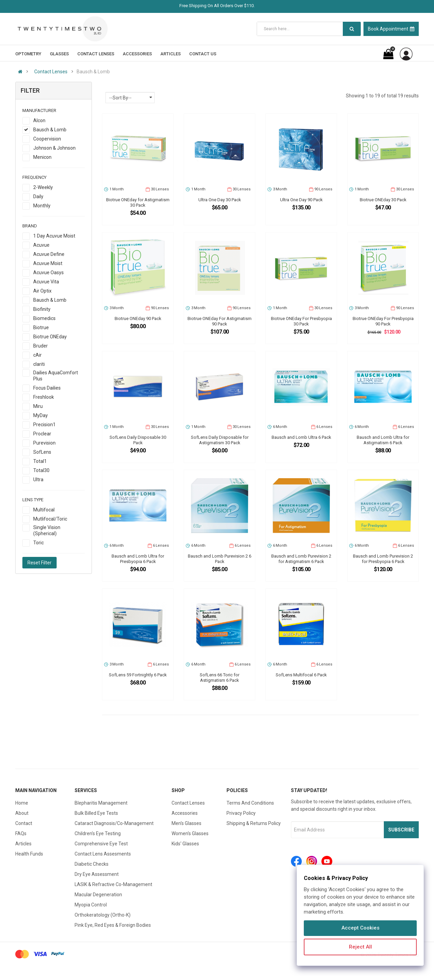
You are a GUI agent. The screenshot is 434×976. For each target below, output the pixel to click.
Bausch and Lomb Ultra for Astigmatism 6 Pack (383, 440)
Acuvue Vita (46, 281)
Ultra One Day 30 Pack (219, 199)
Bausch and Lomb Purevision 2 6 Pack (219, 558)
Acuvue (41, 245)
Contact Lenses (50, 71)
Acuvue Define (48, 254)
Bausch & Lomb (49, 129)
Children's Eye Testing (98, 833)
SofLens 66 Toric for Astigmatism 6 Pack (219, 677)
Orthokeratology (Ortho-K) (103, 915)
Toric (38, 542)
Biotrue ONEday (50, 336)
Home (21, 803)
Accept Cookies (360, 928)
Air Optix (42, 291)
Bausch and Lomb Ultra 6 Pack (301, 437)
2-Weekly (43, 187)
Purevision (44, 443)
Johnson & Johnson (54, 148)
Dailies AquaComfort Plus (55, 375)
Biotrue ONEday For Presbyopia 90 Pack (383, 321)
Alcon (39, 120)
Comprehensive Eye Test (101, 843)
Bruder (40, 346)
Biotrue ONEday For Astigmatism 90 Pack (220, 321)
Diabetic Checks (91, 864)
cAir (37, 355)
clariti (39, 364)
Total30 (41, 470)
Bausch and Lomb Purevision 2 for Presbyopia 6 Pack (383, 558)
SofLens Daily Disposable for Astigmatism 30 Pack (220, 440)
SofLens (42, 452)
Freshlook (43, 397)
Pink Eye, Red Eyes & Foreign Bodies (113, 925)
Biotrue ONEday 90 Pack (138, 318)
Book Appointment (391, 29)
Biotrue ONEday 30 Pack (383, 199)
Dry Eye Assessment (97, 874)
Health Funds (29, 854)
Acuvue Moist (47, 263)
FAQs (20, 833)
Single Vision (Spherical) (46, 530)
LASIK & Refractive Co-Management (113, 884)
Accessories (185, 813)
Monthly (42, 205)
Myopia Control (91, 904)
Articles (23, 843)
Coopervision (47, 139)
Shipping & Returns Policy (253, 823)
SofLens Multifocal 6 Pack (301, 674)
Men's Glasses (186, 823)
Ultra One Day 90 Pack (301, 199)
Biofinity (42, 309)
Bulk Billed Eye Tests (96, 813)
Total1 (40, 461)
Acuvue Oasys (48, 272)
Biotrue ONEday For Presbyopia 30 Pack (301, 321)
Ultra (38, 479)
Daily (38, 196)
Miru (38, 406)
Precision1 (44, 424)
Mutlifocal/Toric (50, 519)
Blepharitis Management (101, 803)
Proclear (42, 433)
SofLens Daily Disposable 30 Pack (138, 440)
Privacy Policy (241, 813)
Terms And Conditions (250, 803)
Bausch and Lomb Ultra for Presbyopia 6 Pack (138, 558)
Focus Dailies (47, 388)
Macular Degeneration (98, 894)
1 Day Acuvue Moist (54, 236)
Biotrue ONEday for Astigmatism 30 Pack (138, 202)
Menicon (42, 157)
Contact (23, 823)
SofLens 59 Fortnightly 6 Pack (138, 674)
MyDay (40, 415)
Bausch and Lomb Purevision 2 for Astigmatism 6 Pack (301, 558)
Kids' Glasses (185, 843)
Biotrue (41, 327)
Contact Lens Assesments (103, 854)
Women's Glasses (190, 833)
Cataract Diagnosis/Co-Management (114, 823)
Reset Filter (39, 562)
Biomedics (44, 318)
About (21, 813)
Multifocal (44, 509)
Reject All (360, 947)
